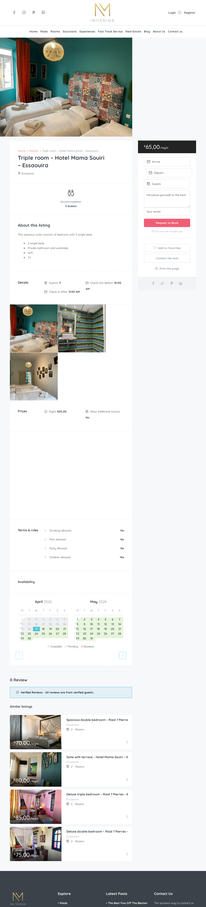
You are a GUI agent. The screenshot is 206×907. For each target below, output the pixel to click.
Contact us (175, 31)
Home (33, 31)
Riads (44, 31)
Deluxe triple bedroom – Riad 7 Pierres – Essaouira (104, 729)
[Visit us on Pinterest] (33, 12)
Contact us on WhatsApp (175, 867)
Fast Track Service (110, 31)
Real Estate (133, 31)
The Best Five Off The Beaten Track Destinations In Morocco (127, 842)
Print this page (167, 268)
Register (189, 12)
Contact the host (167, 258)
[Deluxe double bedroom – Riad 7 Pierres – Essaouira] (35, 778)
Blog (147, 31)
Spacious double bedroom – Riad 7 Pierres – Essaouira (107, 654)
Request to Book (167, 223)
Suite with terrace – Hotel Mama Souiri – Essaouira (104, 691)
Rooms (55, 31)
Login (172, 12)
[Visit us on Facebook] (14, 12)
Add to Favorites (167, 248)
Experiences (87, 31)
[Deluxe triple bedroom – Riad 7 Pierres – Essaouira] (35, 741)
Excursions (70, 31)
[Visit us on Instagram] (24, 12)
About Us (159, 31)
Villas (63, 851)
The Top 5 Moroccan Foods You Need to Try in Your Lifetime (126, 874)
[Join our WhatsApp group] (43, 12)
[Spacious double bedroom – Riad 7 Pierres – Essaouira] (35, 666)
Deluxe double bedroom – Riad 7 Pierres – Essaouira (105, 766)
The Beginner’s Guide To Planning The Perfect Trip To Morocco (127, 858)
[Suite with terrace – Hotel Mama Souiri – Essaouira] (35, 703)
